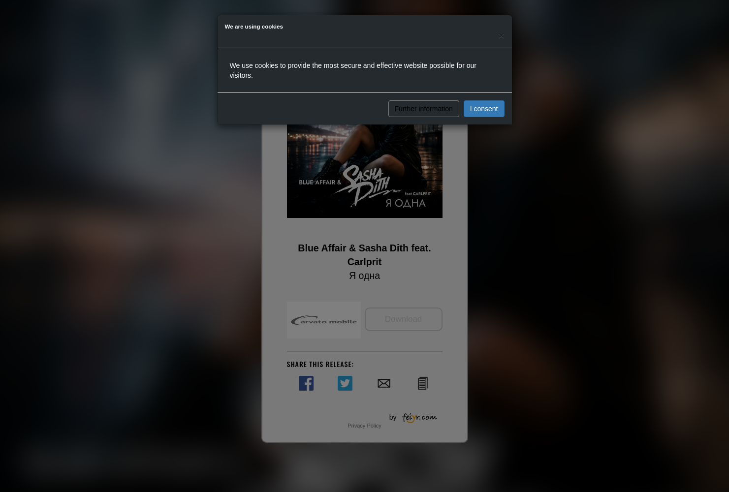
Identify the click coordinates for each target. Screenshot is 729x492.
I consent (484, 109)
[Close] (501, 35)
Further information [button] (424, 109)
